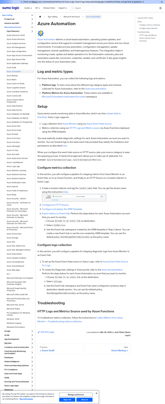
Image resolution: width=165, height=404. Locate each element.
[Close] (162, 2)
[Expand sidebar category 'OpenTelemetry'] (32, 31)
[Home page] (40, 17)
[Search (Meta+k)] (82, 8)
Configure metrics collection (149, 25)
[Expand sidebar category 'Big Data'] (32, 343)
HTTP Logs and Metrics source (85, 128)
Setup (139, 22)
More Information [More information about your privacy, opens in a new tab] (26, 399)
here (65, 145)
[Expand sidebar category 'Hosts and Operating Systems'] (32, 365)
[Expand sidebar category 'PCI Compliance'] (32, 369)
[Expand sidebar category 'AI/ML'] (32, 335)
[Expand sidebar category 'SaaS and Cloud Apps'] (32, 373)
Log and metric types (145, 18)
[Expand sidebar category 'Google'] (32, 331)
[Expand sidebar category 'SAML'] (32, 377)
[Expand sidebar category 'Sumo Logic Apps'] (32, 385)
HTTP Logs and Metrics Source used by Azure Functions (148, 38)
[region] (49, 397)
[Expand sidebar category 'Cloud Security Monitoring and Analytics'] (32, 352)
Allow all (84, 400)
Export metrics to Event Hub (56, 213)
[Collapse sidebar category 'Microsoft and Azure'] (32, 27)
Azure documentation (95, 88)
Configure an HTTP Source (55, 204)
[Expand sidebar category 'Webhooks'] (32, 390)
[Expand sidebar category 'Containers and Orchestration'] (32, 347)
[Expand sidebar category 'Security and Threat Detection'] (32, 381)
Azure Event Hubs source (99, 123)
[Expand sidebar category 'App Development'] (32, 339)
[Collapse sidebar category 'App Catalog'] (32, 15)
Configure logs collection (148, 28)
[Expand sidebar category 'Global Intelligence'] (32, 361)
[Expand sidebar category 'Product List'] (32, 19)
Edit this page (45, 332)
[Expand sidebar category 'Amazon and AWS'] (32, 23)
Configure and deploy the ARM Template (62, 209)
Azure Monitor (70, 123)
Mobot (34, 2)
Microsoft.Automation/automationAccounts (63, 96)
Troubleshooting (143, 32)
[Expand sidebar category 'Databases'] (32, 357)
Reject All (67, 400)
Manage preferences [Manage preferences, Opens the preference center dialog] (76, 395)
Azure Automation (46, 39)
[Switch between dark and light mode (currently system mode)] (160, 8)
